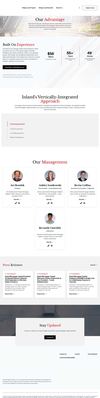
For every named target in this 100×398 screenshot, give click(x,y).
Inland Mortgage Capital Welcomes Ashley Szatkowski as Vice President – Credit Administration (49, 279)
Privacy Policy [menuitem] (26, 390)
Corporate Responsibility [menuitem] (67, 358)
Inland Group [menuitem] (35, 390)
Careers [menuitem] (77, 354)
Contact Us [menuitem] (63, 354)
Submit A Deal (90, 4)
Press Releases (11, 274)
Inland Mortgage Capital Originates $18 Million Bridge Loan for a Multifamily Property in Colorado (81, 279)
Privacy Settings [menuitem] (44, 390)
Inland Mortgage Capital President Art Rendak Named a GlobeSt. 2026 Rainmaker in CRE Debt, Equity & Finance (18, 279)
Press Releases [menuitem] (92, 354)
